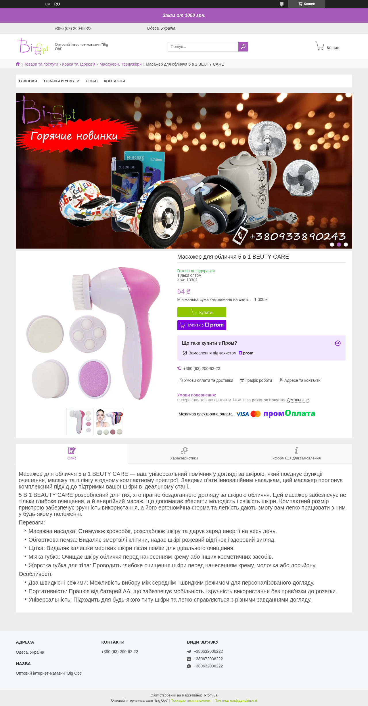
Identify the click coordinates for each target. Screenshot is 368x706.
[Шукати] (243, 46)
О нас (92, 81)
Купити (205, 312)
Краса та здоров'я (78, 64)
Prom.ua (210, 695)
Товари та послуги (41, 64)
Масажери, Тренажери (120, 64)
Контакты (114, 81)
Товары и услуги (61, 81)
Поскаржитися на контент (191, 701)
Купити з (206, 325)
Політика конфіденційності (235, 701)
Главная (28, 81)
